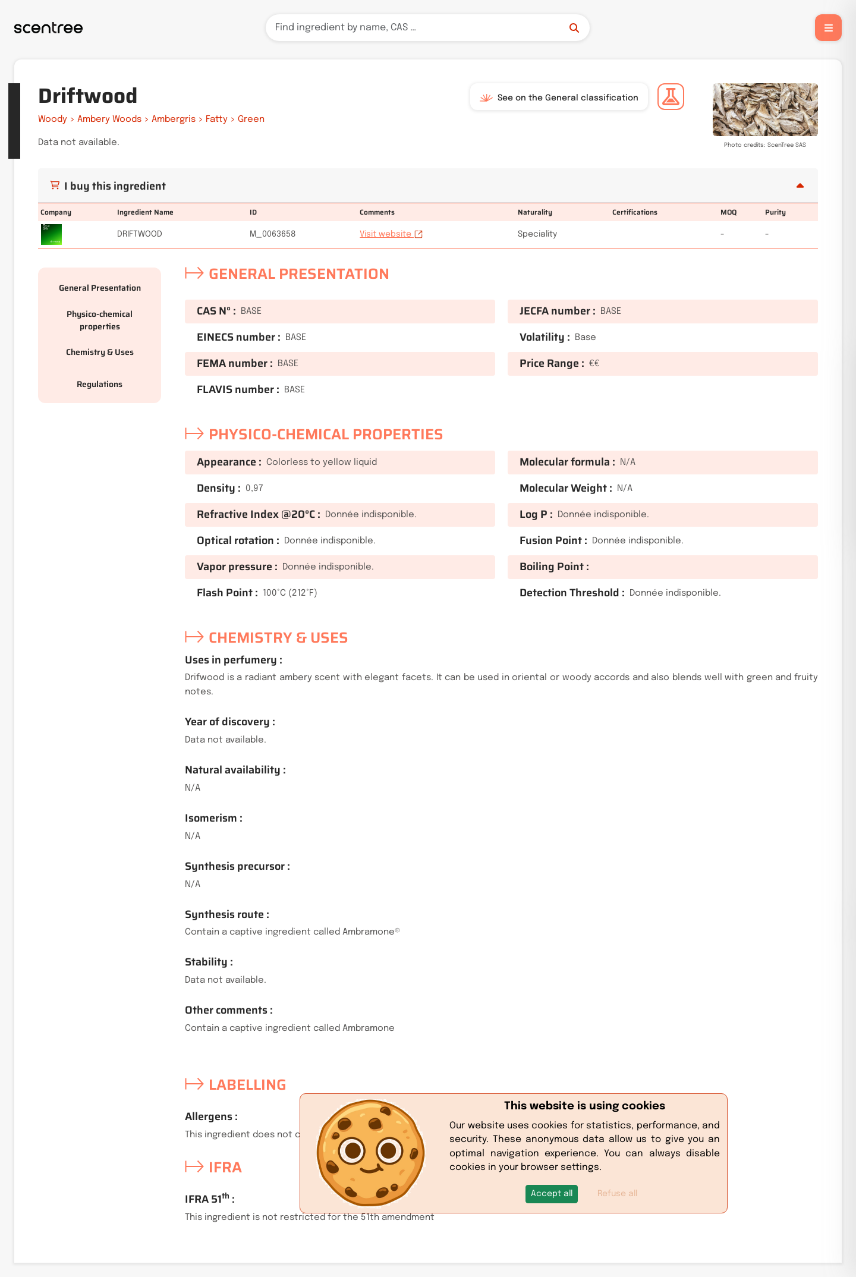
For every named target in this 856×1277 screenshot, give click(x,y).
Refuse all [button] (617, 1194)
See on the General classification (559, 98)
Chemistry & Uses (100, 351)
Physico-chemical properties (100, 320)
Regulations (99, 384)
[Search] (428, 27)
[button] (551, 1194)
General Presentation (100, 287)
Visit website (391, 234)
